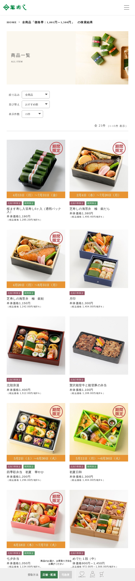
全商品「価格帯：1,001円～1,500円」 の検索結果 (57, 22)
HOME (12, 22)
